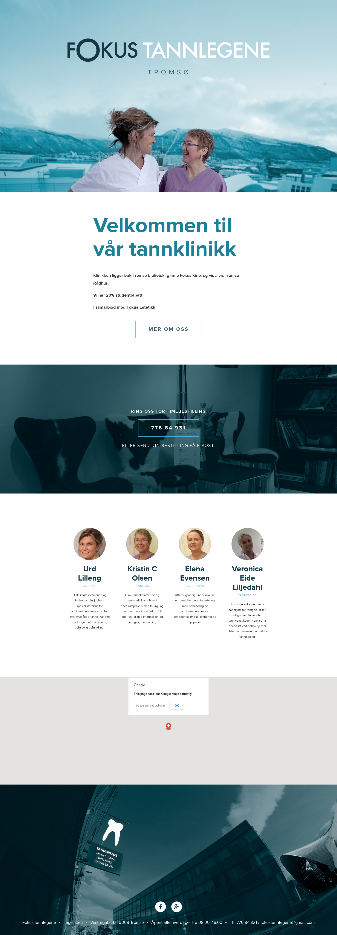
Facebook (160, 906)
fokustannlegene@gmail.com (287, 922)
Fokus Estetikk (141, 307)
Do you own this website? (150, 705)
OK (177, 705)
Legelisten (73, 922)
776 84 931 (168, 428)
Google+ (176, 906)
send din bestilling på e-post (175, 445)
